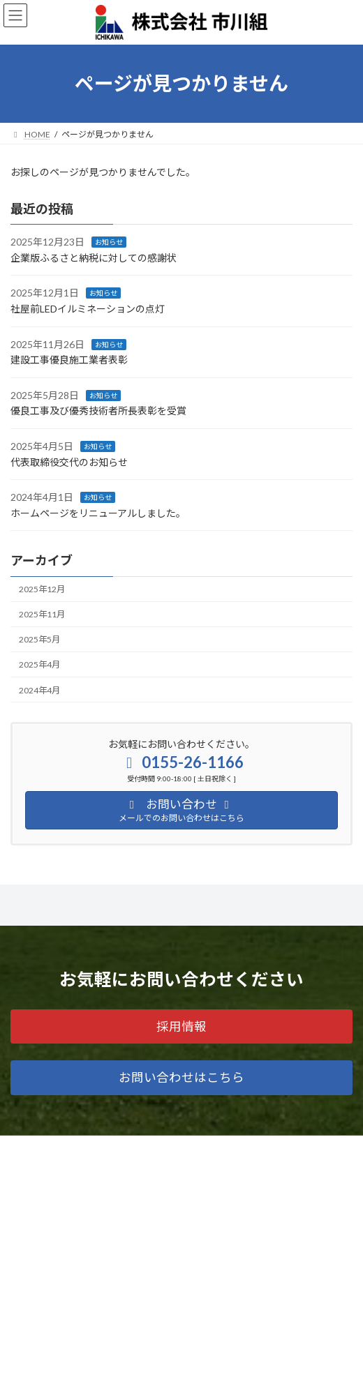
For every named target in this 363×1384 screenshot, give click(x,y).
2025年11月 (42, 614)
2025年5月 (39, 639)
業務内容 (27, 1173)
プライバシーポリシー (52, 1328)
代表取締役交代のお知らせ (69, 461)
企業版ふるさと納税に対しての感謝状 (93, 258)
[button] (181, 1026)
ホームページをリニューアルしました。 (98, 513)
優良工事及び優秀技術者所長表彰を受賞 (98, 410)
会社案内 (27, 1225)
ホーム (23, 1148)
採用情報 (27, 1277)
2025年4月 (39, 664)
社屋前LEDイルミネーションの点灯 (87, 309)
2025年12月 (42, 589)
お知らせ (109, 242)
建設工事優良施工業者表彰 (69, 360)
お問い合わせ (35, 1303)
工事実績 (27, 1199)
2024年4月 (39, 689)
